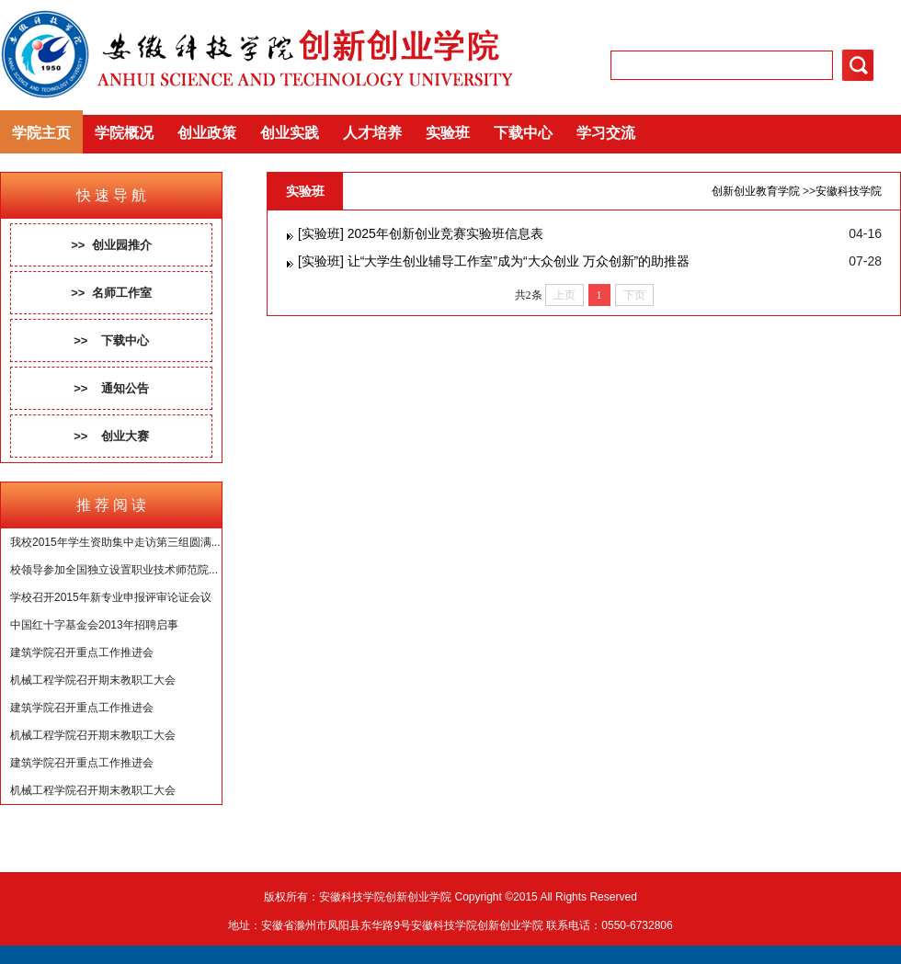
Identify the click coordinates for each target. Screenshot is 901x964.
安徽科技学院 (848, 191)
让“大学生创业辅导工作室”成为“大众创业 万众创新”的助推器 (519, 261)
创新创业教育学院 (756, 191)
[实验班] (321, 233)
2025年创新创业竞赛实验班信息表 (445, 233)
